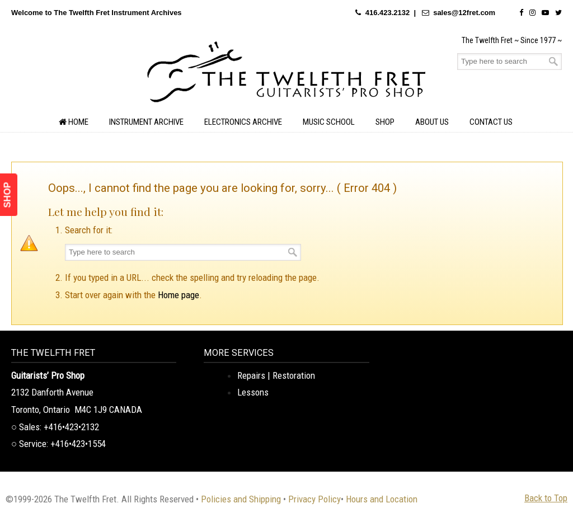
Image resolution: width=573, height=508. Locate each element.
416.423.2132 (387, 12)
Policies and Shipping (241, 499)
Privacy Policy (314, 499)
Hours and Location (381, 499)
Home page (178, 294)
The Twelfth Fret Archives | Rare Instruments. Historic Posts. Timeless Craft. (286, 75)
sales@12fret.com (464, 12)
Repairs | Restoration (276, 375)
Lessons (253, 392)
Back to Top (545, 498)
